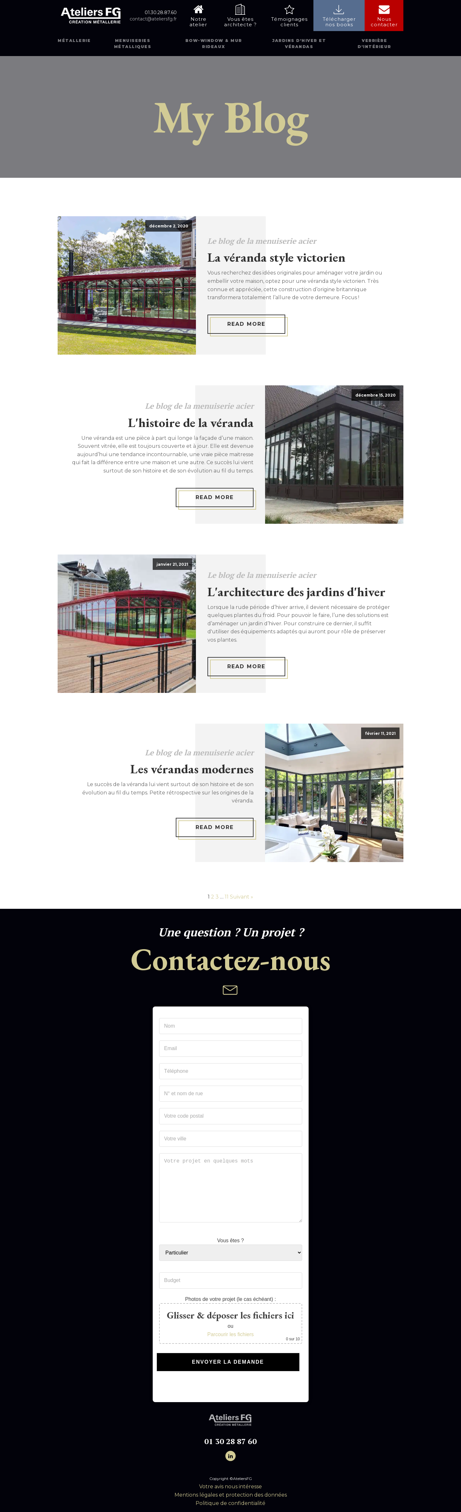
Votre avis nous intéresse (230, 1486)
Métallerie (74, 40)
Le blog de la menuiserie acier (261, 241)
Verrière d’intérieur (374, 43)
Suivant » (241, 897)
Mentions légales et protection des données (230, 1495)
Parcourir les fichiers (230, 1334)
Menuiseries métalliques (132, 43)
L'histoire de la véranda (191, 422)
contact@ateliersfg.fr (153, 19)
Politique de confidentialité (230, 1503)
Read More (246, 324)
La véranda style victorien (276, 257)
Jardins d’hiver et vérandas (299, 43)
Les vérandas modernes (192, 769)
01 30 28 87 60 (230, 1441)
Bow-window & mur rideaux (213, 43)
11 (227, 897)
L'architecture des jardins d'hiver (296, 591)
